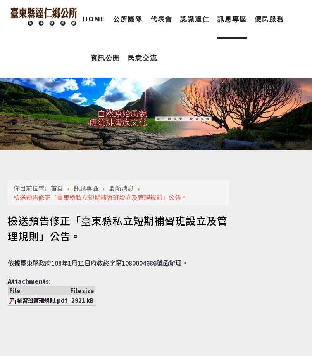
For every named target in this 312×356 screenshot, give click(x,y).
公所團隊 (128, 19)
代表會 (161, 19)
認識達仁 (195, 19)
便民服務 (269, 19)
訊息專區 (232, 19)
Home (94, 19)
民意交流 (142, 57)
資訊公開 (105, 57)
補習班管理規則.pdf (42, 300)
